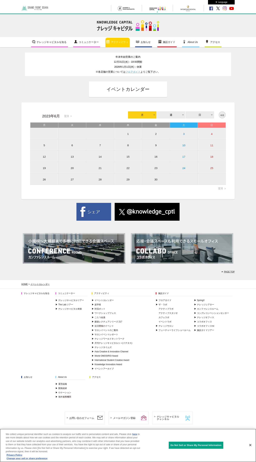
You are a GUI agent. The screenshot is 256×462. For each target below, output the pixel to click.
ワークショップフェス (104, 313)
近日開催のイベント (103, 326)
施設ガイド (169, 42)
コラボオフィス (203, 321)
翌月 (66, 116)
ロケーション (63, 392)
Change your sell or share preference (27, 459)
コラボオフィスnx (204, 326)
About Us (193, 42)
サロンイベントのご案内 (105, 330)
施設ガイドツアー (204, 330)
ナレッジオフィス (204, 317)
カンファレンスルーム (206, 309)
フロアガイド (133, 71)
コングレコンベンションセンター (211, 313)
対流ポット (98, 309)
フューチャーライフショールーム (173, 330)
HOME (24, 284)
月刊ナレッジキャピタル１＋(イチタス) (112, 343)
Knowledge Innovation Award (107, 364)
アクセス (215, 42)
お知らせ (146, 42)
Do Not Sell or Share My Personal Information (196, 446)
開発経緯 (61, 388)
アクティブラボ (166, 309)
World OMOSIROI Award (105, 356)
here (134, 435)
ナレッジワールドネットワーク (108, 339)
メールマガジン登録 (124, 418)
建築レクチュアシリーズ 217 (107, 321)
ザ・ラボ (161, 304)
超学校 (96, 304)
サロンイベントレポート (105, 334)
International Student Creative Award (110, 360)
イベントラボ (165, 321)
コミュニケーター (89, 42)
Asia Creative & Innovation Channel (110, 351)
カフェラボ (164, 317)
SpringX (199, 300)
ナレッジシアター (204, 304)
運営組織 (61, 384)
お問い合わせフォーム (81, 418)
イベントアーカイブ (103, 368)
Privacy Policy (14, 456)
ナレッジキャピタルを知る (51, 42)
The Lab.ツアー (64, 304)
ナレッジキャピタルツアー (69, 300)
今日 (222, 115)
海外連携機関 (63, 397)
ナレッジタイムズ (102, 347)
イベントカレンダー (40, 284)
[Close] (250, 446)
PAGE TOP (229, 272)
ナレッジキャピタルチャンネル (168, 418)
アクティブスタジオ (168, 313)
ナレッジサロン (165, 326)
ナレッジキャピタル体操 (68, 309)
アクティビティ (119, 42)
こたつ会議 (98, 317)
